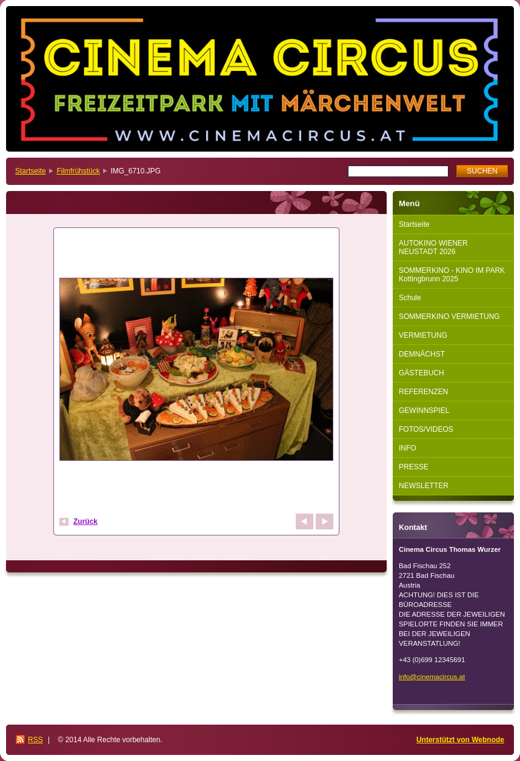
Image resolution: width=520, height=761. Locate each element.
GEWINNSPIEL (424, 410)
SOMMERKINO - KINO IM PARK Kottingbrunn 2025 (452, 274)
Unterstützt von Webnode (460, 740)
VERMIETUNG (423, 335)
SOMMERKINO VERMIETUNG (449, 316)
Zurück (85, 521)
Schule (410, 297)
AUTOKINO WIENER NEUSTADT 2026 (433, 247)
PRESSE (413, 467)
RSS (35, 740)
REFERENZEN (423, 391)
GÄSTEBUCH (421, 373)
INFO (407, 448)
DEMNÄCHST (422, 354)
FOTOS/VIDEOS (426, 429)
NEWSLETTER (423, 485)
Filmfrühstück (77, 171)
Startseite (30, 171)
